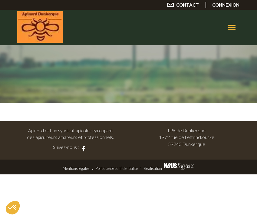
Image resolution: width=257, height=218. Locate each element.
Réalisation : (169, 168)
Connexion (225, 5)
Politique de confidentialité (117, 168)
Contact (187, 5)
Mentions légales (76, 168)
